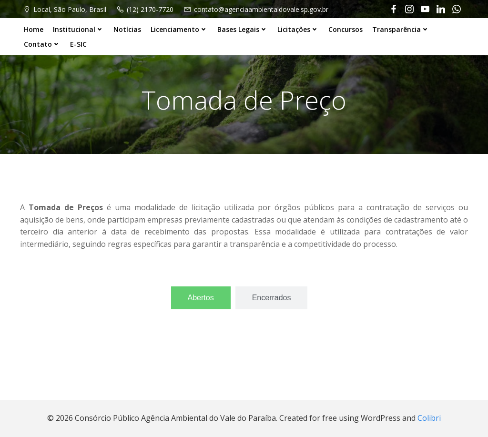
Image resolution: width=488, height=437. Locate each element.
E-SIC (78, 44)
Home (33, 29)
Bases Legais (242, 29)
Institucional (78, 29)
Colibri (429, 418)
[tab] (201, 297)
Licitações (298, 29)
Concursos (345, 29)
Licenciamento (179, 29)
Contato (42, 44)
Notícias (127, 29)
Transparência (400, 29)
